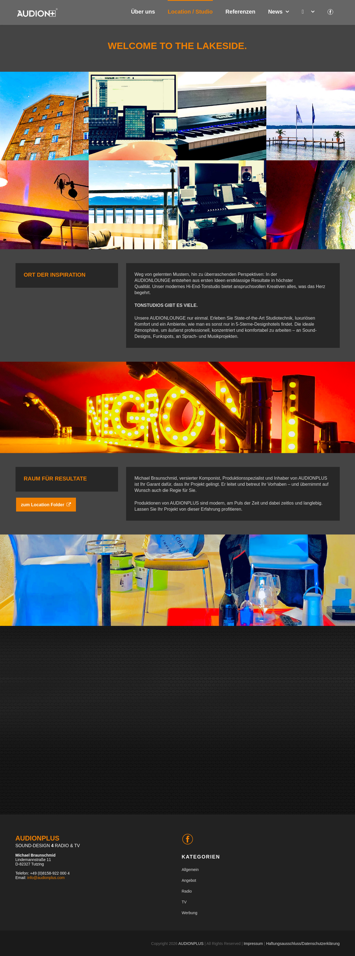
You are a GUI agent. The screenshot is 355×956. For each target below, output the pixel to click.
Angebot (189, 880)
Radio (187, 891)
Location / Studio (190, 12)
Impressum (253, 943)
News (275, 12)
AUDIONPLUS (190, 943)
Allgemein (190, 869)
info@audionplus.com (46, 877)
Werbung (190, 913)
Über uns (143, 12)
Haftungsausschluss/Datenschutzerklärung (302, 943)
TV (184, 902)
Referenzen (241, 12)
